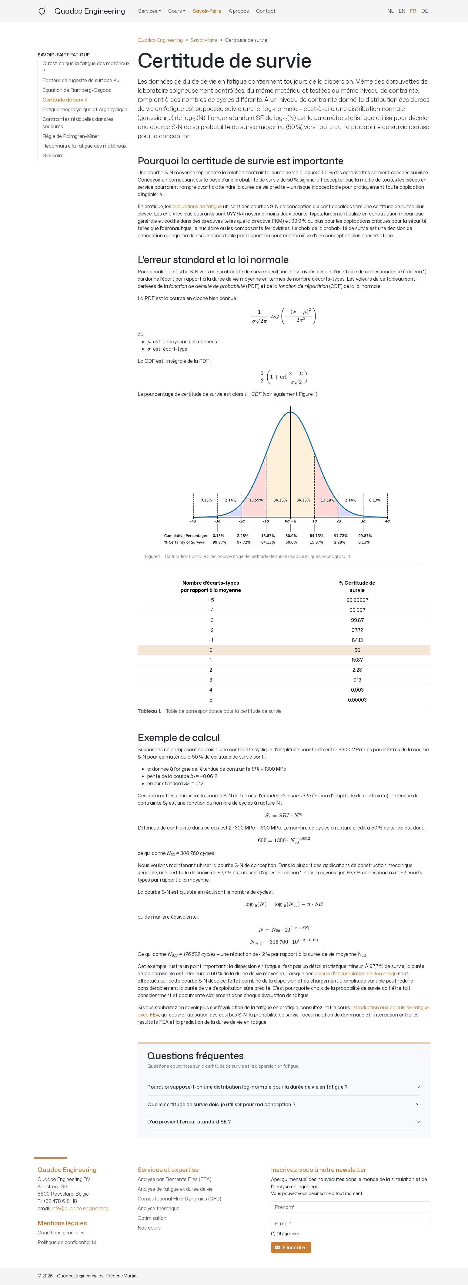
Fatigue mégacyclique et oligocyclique (84, 109)
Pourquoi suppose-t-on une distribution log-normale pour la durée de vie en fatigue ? (247, 1086)
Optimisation (152, 1218)
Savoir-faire (207, 11)
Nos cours (149, 1227)
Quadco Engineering (160, 40)
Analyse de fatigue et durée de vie (175, 1189)
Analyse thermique (158, 1208)
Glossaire (53, 155)
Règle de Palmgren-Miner (70, 136)
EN (402, 11)
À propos (239, 11)
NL (390, 11)
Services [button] (147, 11)
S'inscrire (291, 1247)
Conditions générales (61, 1232)
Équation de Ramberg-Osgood (77, 90)
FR (413, 11)
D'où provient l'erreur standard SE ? (189, 1121)
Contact (266, 11)
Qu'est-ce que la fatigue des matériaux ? (86, 67)
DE (424, 11)
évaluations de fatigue (197, 206)
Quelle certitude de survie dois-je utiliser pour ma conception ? (221, 1104)
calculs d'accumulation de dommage (356, 973)
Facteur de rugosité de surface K (80, 80)
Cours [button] (175, 11)
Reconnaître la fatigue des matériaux (84, 145)
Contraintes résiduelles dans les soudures (77, 123)
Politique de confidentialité (67, 1242)
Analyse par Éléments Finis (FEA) (175, 1179)
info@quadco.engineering (80, 1208)
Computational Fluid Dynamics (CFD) (179, 1198)
